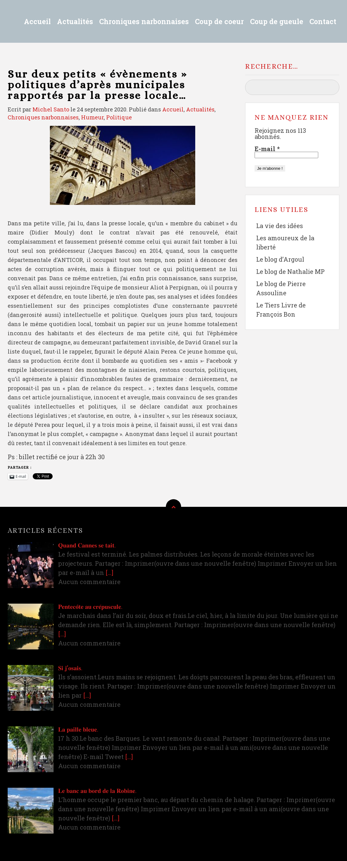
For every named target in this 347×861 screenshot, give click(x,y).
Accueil (37, 21)
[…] (109, 572)
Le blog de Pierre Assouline (281, 288)
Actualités (75, 21)
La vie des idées (279, 226)
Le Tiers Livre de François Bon (281, 309)
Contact (322, 21)
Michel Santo (50, 109)
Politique (119, 117)
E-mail (267, 149)
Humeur (92, 117)
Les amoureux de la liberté (285, 242)
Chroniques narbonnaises (144, 21)
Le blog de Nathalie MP (290, 271)
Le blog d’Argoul (280, 259)
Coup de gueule (276, 21)
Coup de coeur (219, 21)
